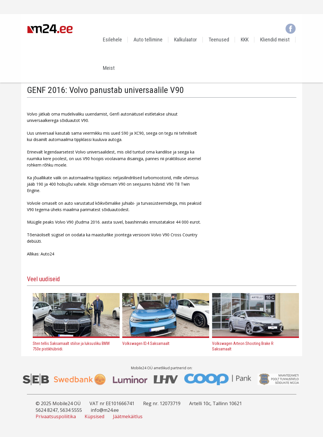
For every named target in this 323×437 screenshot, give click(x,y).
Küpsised (94, 416)
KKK (245, 39)
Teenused (219, 39)
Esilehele (112, 39)
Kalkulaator (185, 39)
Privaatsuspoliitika (56, 416)
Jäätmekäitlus (128, 416)
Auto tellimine (148, 39)
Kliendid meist (275, 39)
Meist (109, 68)
